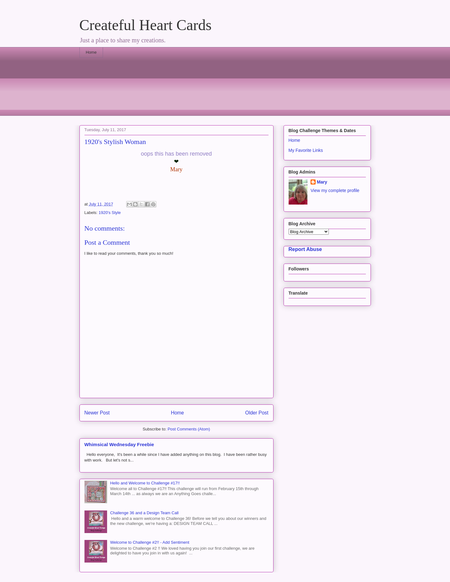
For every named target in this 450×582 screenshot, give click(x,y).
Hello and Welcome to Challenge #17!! (145, 483)
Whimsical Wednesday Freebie (119, 444)
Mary (322, 181)
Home (91, 52)
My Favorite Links (306, 150)
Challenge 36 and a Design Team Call (144, 512)
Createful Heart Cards (145, 25)
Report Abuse (305, 249)
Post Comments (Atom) (189, 429)
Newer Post (97, 412)
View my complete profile (335, 190)
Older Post (256, 412)
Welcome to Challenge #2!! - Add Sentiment (149, 542)
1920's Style (110, 212)
